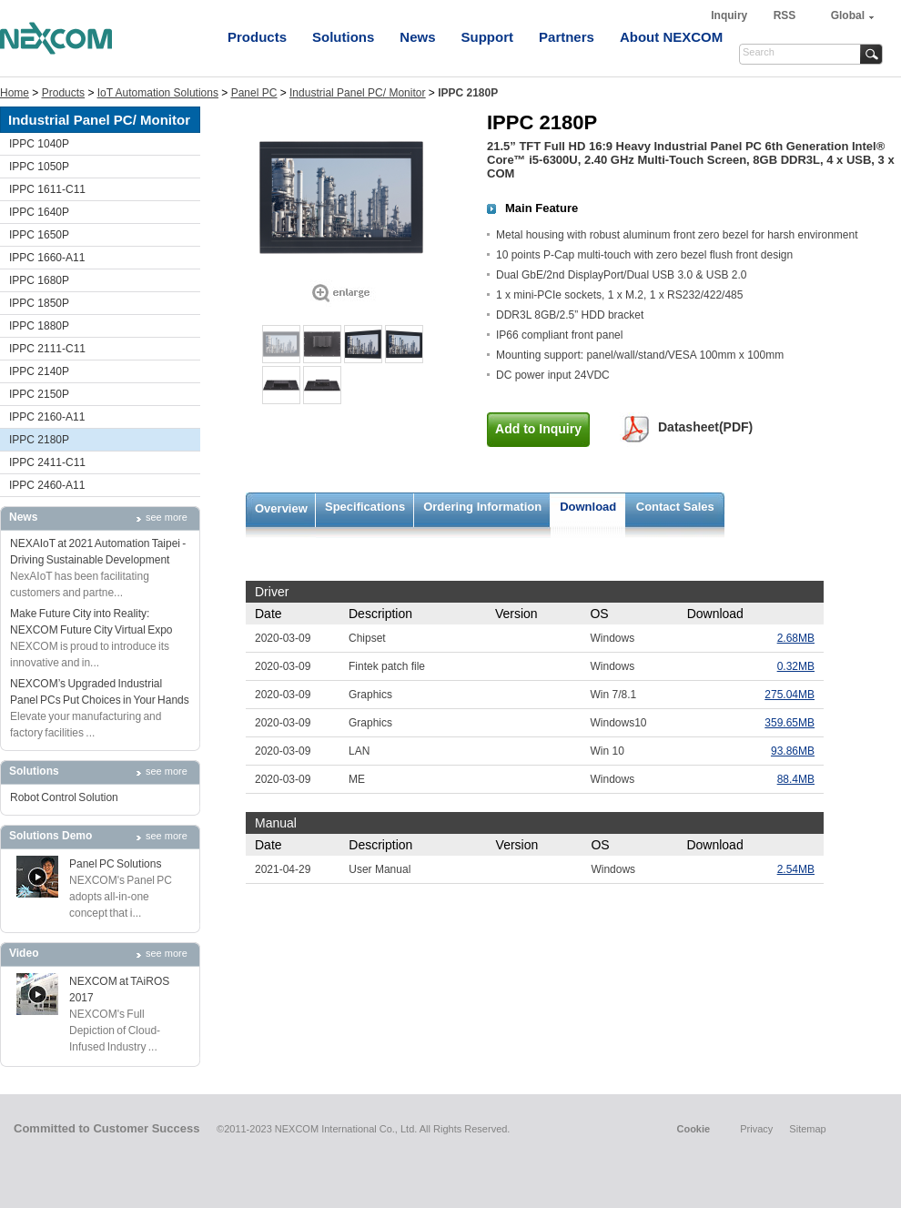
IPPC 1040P (39, 143)
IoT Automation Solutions (157, 92)
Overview (281, 508)
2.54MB (796, 869)
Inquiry (730, 15)
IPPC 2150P (39, 394)
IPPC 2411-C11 (47, 462)
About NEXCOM (671, 37)
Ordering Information (482, 506)
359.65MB (789, 722)
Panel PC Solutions (115, 864)
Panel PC (254, 92)
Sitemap (807, 1128)
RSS (785, 15)
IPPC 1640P (39, 212)
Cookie (693, 1128)
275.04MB (789, 694)
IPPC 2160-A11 (47, 417)
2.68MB (796, 638)
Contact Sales (675, 506)
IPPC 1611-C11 (47, 189)
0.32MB (796, 666)
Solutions (343, 37)
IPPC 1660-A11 (47, 257)
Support (487, 37)
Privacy (756, 1128)
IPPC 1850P (39, 303)
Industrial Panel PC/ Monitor (357, 92)
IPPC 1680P (39, 280)
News (417, 37)
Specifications (365, 506)
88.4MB (796, 779)
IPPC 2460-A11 (47, 485)
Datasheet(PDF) (705, 427)
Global (848, 15)
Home (14, 92)
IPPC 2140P (39, 371)
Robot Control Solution (64, 797)
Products (257, 37)
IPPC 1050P (39, 166)
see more (166, 517)
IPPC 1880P (39, 326)
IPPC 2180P (39, 439)
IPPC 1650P (39, 234)
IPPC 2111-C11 (47, 348)
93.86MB (793, 751)
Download (588, 506)
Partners (566, 37)
